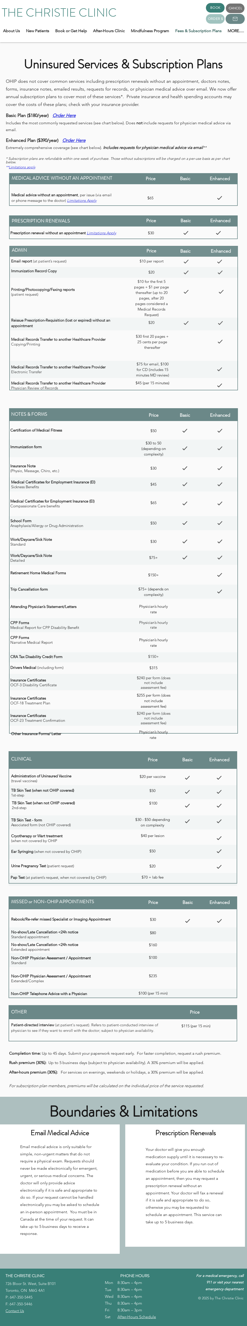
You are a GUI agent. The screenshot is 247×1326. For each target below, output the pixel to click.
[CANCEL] (235, 8)
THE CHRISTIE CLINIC (59, 12)
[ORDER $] (215, 19)
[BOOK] (215, 8)
